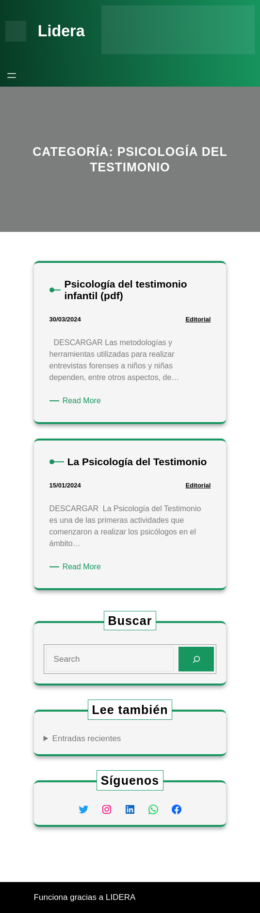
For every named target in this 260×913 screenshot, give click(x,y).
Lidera (61, 31)
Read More (83, 401)
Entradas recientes (86, 738)
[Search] (196, 659)
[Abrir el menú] (11, 75)
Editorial (198, 319)
